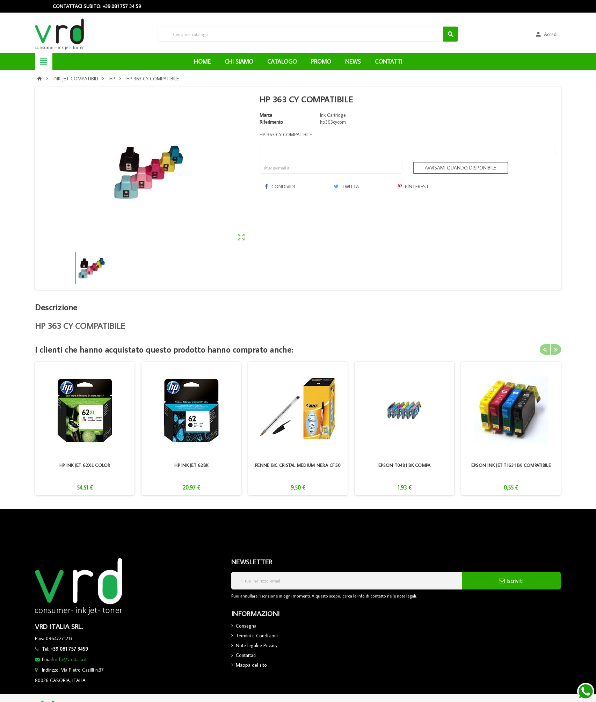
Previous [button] (545, 349)
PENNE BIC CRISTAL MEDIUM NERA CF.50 (298, 465)
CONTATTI (388, 61)
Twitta (346, 186)
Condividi (280, 186)
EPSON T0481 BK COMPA (404, 465)
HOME (202, 61)
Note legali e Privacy (256, 645)
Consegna (246, 626)
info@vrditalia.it (71, 659)
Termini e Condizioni (257, 635)
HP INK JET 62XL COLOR (84, 465)
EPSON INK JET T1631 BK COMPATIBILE (511, 465)
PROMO (321, 61)
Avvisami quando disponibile (460, 168)
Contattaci (246, 655)
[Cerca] (308, 34)
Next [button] (556, 349)
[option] (84, 428)
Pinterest (413, 186)
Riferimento (271, 122)
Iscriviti (511, 581)
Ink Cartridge (333, 115)
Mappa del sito (251, 665)
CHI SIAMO (239, 61)
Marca (266, 115)
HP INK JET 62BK (191, 465)
